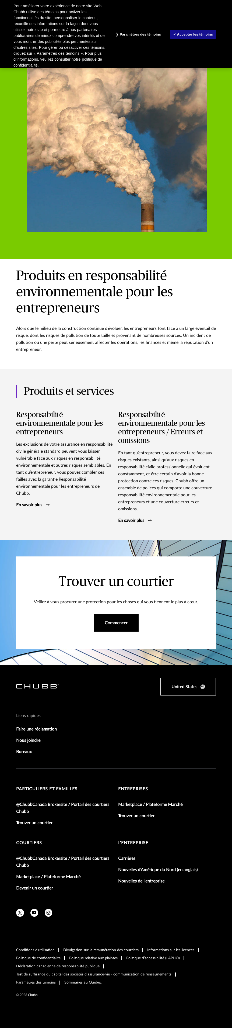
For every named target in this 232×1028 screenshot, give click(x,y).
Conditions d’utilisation (35, 950)
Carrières (126, 858)
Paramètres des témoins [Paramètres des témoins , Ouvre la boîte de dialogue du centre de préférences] (140, 34)
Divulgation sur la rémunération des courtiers (101, 950)
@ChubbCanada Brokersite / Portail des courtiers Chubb (62, 808)
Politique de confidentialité (38, 958)
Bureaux (24, 752)
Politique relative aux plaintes (93, 958)
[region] (116, 34)
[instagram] (48, 913)
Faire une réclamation (36, 729)
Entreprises (133, 789)
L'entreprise (133, 843)
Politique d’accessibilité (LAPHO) (153, 958)
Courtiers (29, 843)
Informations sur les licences (170, 950)
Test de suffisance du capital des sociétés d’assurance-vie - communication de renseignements (93, 974)
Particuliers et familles (47, 789)
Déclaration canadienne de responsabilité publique (58, 966)
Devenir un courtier (34, 888)
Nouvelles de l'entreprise (141, 881)
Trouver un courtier (34, 823)
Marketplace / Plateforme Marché (150, 804)
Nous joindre (28, 740)
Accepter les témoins (195, 34)
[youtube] (34, 913)
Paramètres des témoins (36, 982)
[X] (20, 913)
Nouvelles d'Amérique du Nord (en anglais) (158, 870)
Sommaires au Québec (83, 982)
